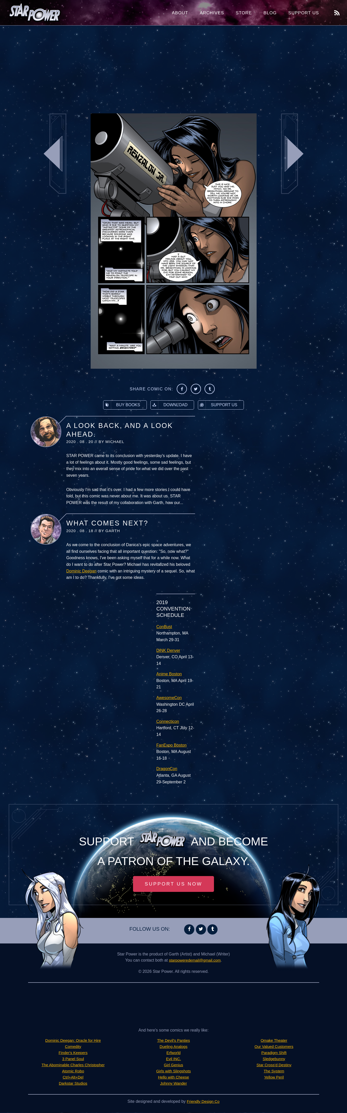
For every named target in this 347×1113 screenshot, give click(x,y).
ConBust (164, 627)
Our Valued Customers (274, 1047)
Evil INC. (173, 1059)
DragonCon (166, 769)
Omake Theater (274, 1041)
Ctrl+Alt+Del (73, 1077)
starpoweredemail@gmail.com (194, 961)
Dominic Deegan (81, 571)
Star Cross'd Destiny (273, 1065)
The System (274, 1071)
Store (244, 12)
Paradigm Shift (273, 1053)
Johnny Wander (173, 1084)
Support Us (303, 12)
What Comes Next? (107, 523)
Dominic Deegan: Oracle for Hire (73, 1041)
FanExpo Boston (171, 745)
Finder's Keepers (73, 1053)
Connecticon (167, 721)
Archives (212, 12)
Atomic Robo (73, 1071)
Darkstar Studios (73, 1084)
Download (169, 405)
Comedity (73, 1047)
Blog (270, 12)
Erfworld (173, 1053)
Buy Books (121, 405)
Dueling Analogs (173, 1047)
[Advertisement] (173, 66)
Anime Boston (169, 674)
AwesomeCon (169, 698)
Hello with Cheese (173, 1077)
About (180, 12)
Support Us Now (173, 884)
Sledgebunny (274, 1059)
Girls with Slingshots (173, 1071)
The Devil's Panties (173, 1041)
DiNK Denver (168, 650)
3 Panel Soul (73, 1059)
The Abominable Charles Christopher (73, 1065)
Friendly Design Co (203, 1102)
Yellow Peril (274, 1077)
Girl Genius (173, 1065)
